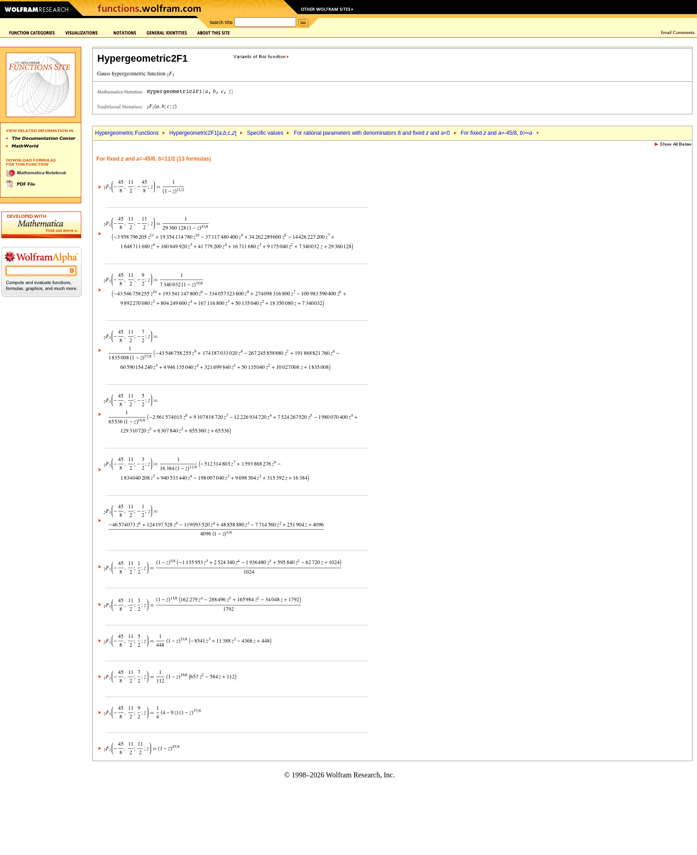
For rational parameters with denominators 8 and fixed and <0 (372, 133)
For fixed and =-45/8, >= (496, 133)
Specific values (265, 133)
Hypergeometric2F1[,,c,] (202, 133)
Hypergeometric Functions (126, 133)
